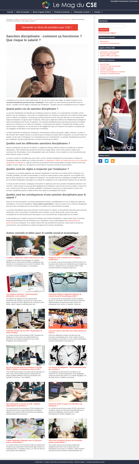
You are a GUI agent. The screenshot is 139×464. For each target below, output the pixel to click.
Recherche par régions (107, 33)
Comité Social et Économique (61, 19)
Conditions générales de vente (95, 462)
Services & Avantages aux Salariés (112, 72)
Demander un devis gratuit (109, 52)
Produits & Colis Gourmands (110, 66)
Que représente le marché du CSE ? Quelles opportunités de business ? (23, 405)
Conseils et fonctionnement (42, 19)
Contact (97, 12)
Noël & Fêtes (104, 64)
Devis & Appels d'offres (42, 12)
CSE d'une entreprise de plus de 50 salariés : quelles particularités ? (66, 441)
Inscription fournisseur (119, 1)
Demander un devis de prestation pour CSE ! (47, 27)
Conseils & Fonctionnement (110, 73)
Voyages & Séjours (107, 68)
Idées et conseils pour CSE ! (23, 19)
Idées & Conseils (22, 12)
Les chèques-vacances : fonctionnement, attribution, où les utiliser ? (22, 295)
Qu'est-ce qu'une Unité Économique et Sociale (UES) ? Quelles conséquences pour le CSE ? (24, 368)
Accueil (10, 12)
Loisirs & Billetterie (106, 70)
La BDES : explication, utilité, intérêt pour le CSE (25, 258)
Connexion (134, 1)
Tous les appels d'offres (108, 54)
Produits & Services (62, 12)
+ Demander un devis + (82, 12)
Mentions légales (79, 462)
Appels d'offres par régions (109, 56)
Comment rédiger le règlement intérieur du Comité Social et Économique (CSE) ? (65, 295)
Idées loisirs (104, 41)
